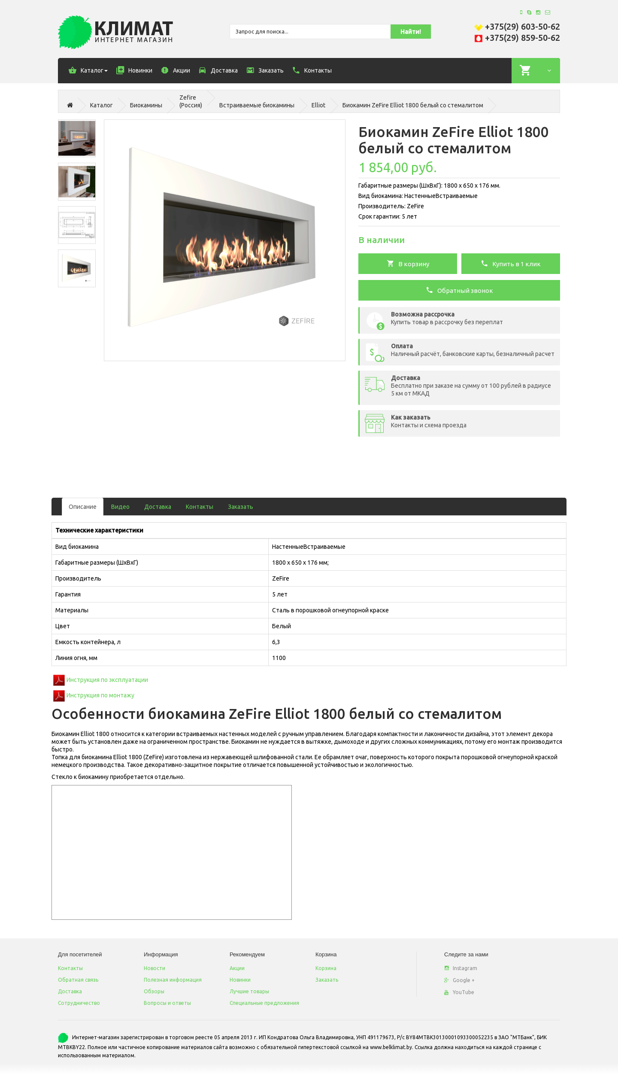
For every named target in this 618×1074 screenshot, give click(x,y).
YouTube (459, 992)
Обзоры (154, 991)
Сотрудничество (79, 1003)
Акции (237, 968)
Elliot (318, 105)
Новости (154, 968)
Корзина (325, 968)
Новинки (240, 980)
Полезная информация (173, 980)
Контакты (199, 506)
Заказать (240, 506)
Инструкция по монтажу (100, 695)
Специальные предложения (264, 1003)
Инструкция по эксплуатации (107, 679)
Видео (120, 506)
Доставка (157, 506)
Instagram (460, 968)
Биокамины (146, 105)
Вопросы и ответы (167, 1003)
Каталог (101, 105)
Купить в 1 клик (511, 263)
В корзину (408, 263)
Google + (459, 980)
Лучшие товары (249, 991)
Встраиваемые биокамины (256, 105)
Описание (83, 506)
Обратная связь (78, 980)
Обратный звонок (459, 290)
